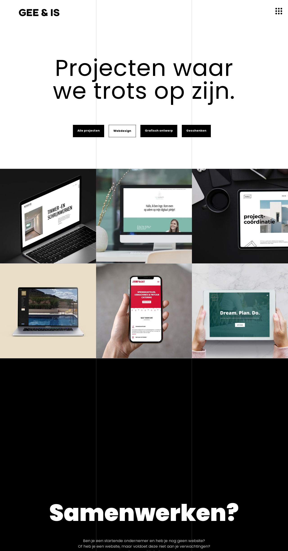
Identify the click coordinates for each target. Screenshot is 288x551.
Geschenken (196, 130)
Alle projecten (88, 130)
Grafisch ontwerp (159, 130)
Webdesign (122, 131)
